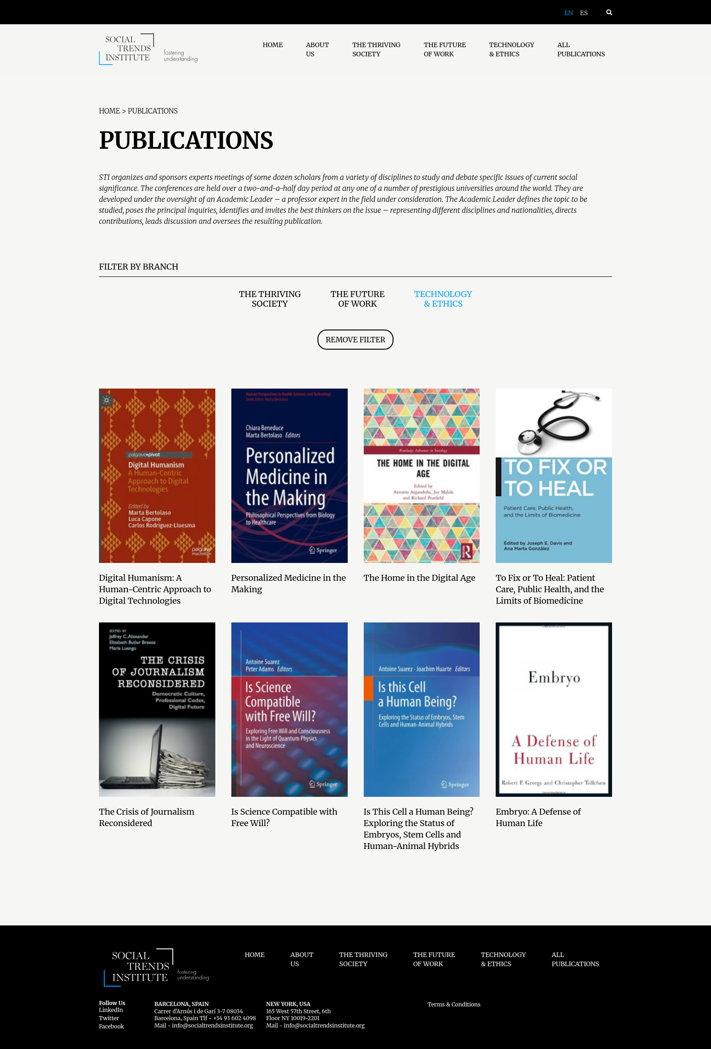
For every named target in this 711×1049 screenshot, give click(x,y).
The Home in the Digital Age (420, 578)
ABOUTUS (317, 49)
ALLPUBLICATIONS (581, 49)
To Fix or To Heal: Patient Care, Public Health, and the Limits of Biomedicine (550, 589)
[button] (609, 12)
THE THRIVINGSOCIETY (376, 49)
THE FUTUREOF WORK (445, 49)
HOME (273, 45)
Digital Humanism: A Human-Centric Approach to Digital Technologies (155, 589)
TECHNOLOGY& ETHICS (511, 49)
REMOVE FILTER (355, 339)
